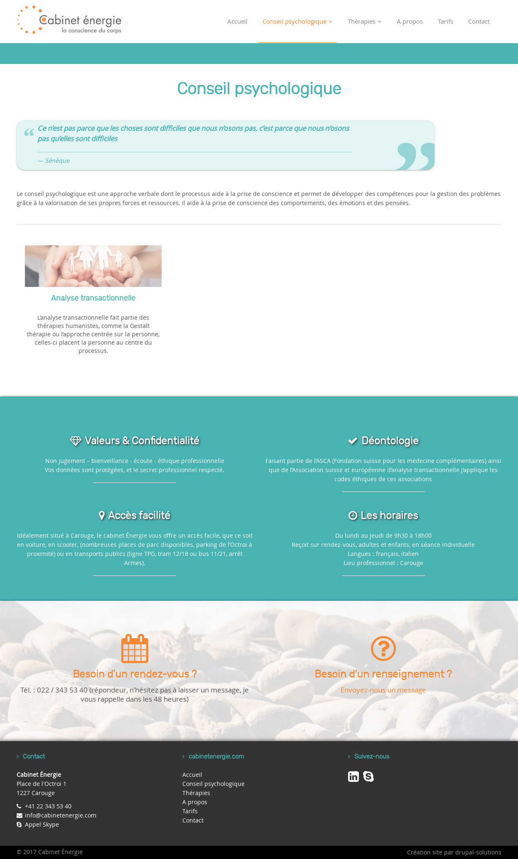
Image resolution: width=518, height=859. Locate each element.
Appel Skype (42, 824)
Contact (479, 21)
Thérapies (365, 21)
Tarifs (445, 21)
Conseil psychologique (298, 21)
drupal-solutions (478, 852)
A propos (410, 21)
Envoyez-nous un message (383, 690)
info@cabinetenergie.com (60, 815)
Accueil (237, 21)
